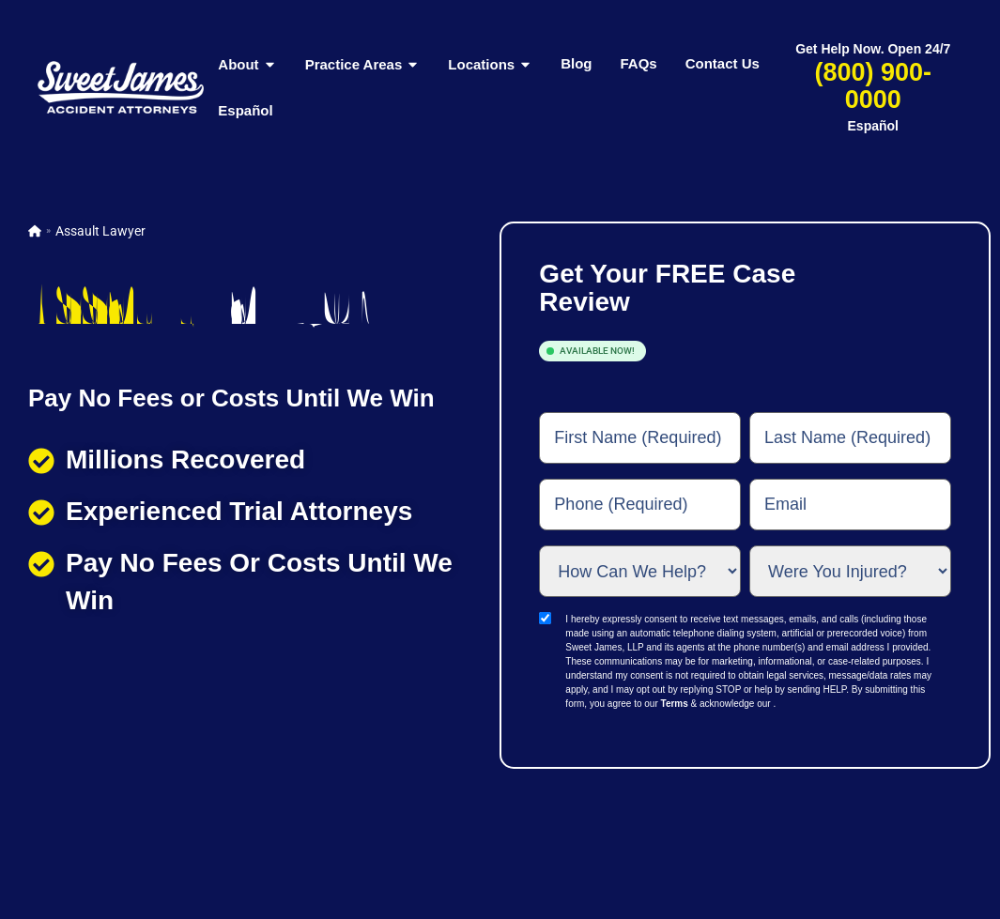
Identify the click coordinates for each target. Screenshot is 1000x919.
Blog (576, 63)
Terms (674, 703)
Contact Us (722, 63)
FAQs (638, 63)
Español (245, 110)
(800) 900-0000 (872, 86)
